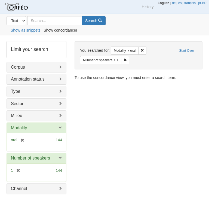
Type (15, 91)
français (190, 3)
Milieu (16, 115)
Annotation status (28, 79)
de (174, 3)
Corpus (18, 67)
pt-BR (202, 3)
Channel (19, 188)
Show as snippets (26, 30)
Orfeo (22, 7)
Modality (19, 128)
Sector (17, 103)
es (180, 3)
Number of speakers (30, 158)
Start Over (186, 51)
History (148, 7)
